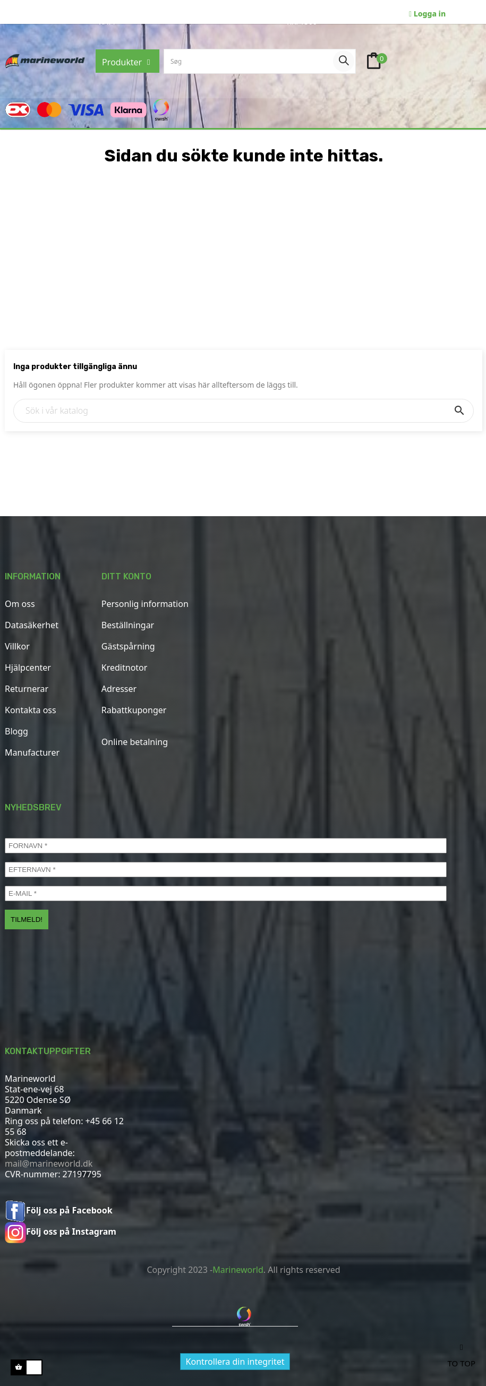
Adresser (119, 689)
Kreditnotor (124, 667)
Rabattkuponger (134, 710)
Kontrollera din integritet (235, 1361)
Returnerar (26, 689)
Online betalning (134, 742)
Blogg (16, 731)
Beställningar (127, 625)
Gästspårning (128, 646)
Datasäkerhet (31, 625)
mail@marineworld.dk (48, 1163)
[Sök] (243, 411)
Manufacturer (32, 752)
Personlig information (145, 604)
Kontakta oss (30, 710)
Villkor (17, 646)
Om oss (20, 604)
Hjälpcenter (28, 667)
